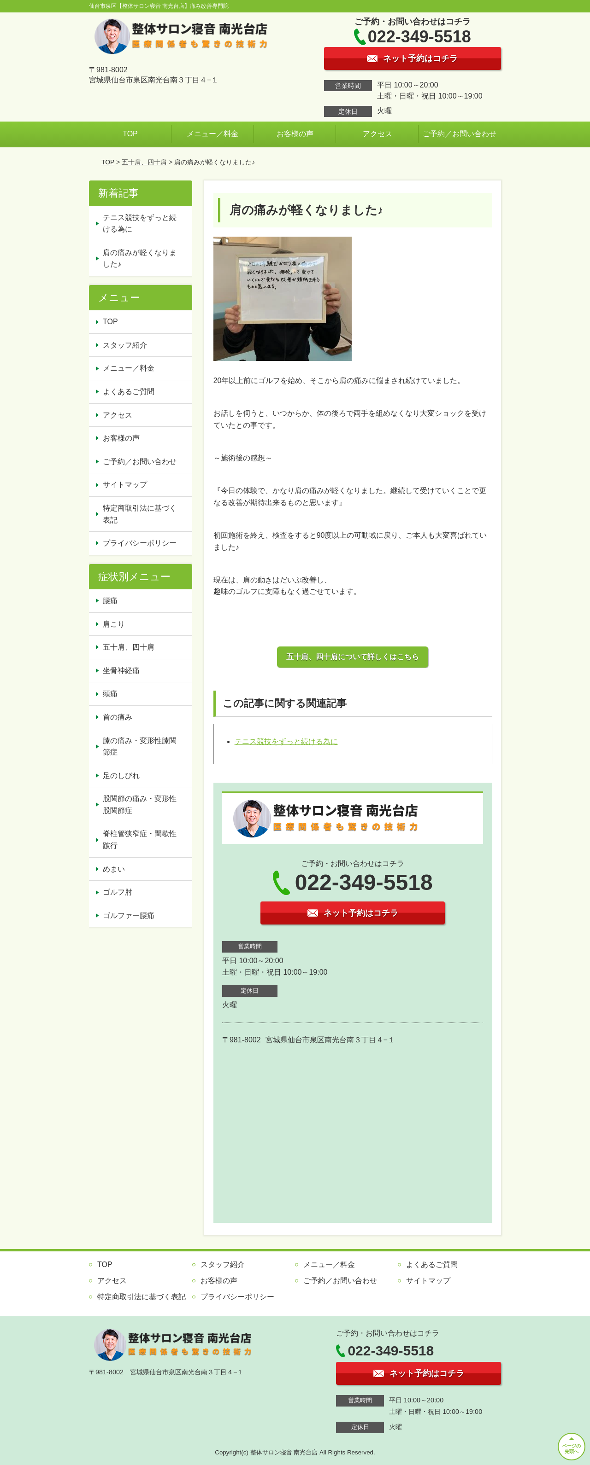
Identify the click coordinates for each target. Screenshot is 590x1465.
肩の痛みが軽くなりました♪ (140, 258)
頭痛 (110, 694)
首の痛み (117, 717)
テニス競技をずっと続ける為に (286, 741)
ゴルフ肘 (117, 892)
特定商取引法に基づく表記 (140, 514)
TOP (130, 134)
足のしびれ (121, 775)
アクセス (377, 134)
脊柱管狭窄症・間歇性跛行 (140, 839)
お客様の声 (295, 134)
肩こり (114, 624)
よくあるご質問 (128, 391)
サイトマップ (125, 484)
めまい (114, 869)
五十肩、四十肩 (144, 162)
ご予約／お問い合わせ (459, 134)
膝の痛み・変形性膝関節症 (140, 746)
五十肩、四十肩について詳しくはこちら (352, 657)
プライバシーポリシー (140, 543)
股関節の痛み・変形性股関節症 (140, 804)
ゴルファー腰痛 (128, 915)
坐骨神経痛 (121, 670)
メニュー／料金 (212, 134)
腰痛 (110, 601)
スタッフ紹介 (125, 345)
